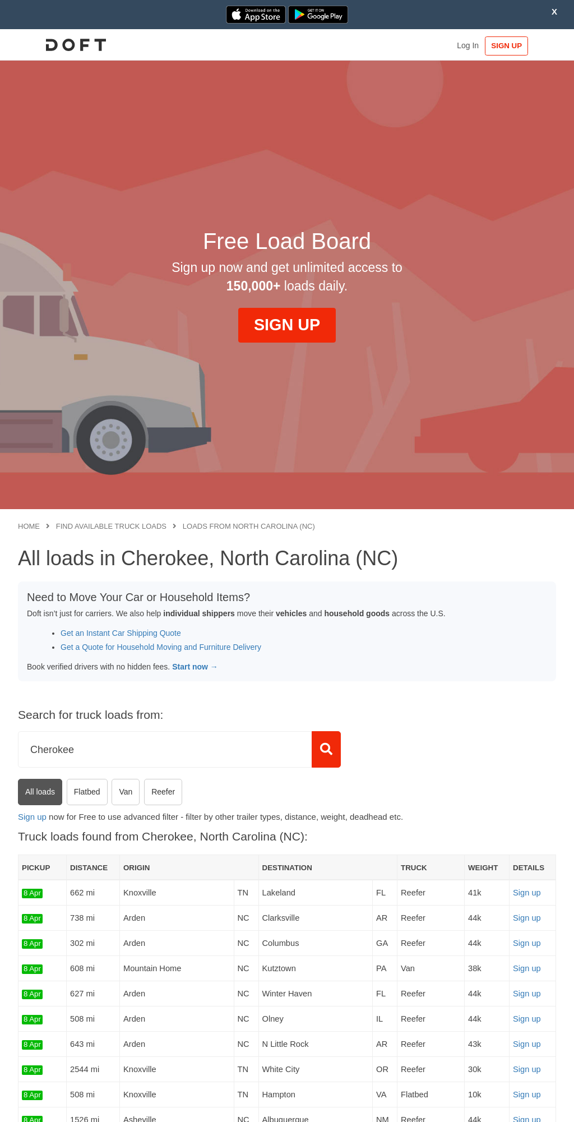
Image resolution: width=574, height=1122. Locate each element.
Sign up (32, 816)
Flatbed (87, 791)
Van (125, 791)
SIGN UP (521, 45)
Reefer (163, 791)
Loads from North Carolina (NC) (249, 526)
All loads (40, 791)
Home (29, 526)
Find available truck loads (111, 526)
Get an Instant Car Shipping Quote (121, 633)
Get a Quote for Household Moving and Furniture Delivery (161, 647)
